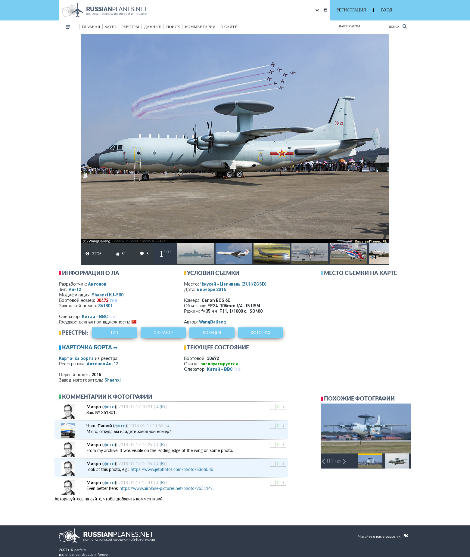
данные (152, 26)
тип (113, 300)
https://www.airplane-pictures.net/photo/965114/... (167, 488)
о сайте (228, 26)
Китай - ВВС (95, 316)
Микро (93, 406)
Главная (91, 26)
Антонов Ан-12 (102, 363)
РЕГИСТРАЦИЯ (351, 10)
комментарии (200, 26)
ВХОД (386, 10)
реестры (130, 26)
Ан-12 (75, 289)
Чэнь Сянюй (99, 425)
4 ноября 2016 (211, 289)
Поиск (397, 26)
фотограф (260, 332)
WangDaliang (212, 321)
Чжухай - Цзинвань (233, 283)
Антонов (97, 283)
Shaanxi (112, 379)
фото (110, 26)
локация (212, 332)
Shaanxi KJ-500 (107, 294)
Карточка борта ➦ (90, 347)
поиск (173, 26)
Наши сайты (349, 26)
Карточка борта (76, 358)
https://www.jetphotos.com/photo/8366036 (172, 469)
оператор (163, 332)
